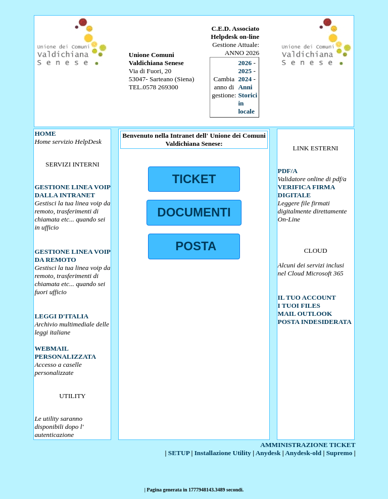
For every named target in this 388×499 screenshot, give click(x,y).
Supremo (339, 453)
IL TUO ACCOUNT (307, 297)
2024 (245, 79)
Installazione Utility (223, 453)
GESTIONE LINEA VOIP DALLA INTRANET (72, 191)
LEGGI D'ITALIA (61, 316)
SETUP (178, 453)
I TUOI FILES (299, 305)
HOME (45, 133)
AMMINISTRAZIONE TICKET (307, 445)
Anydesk (268, 453)
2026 (245, 63)
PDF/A (288, 171)
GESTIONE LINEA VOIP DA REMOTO (72, 255)
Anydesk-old (303, 453)
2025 (245, 71)
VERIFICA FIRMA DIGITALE (306, 191)
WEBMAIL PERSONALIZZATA (65, 352)
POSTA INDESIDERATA (315, 321)
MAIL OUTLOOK (305, 313)
